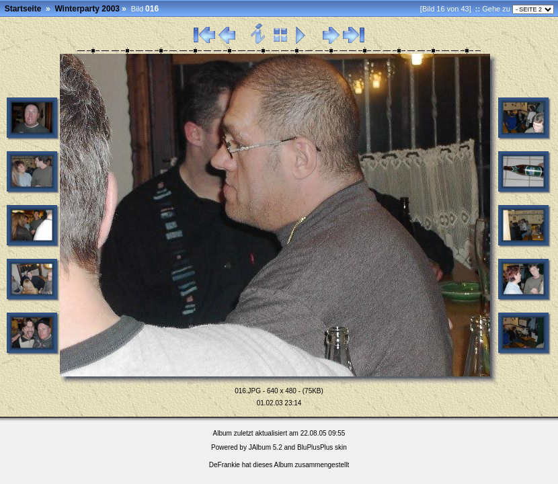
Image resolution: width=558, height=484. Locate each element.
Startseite (23, 8)
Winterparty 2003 (87, 8)
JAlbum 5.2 (265, 447)
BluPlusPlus (315, 447)
